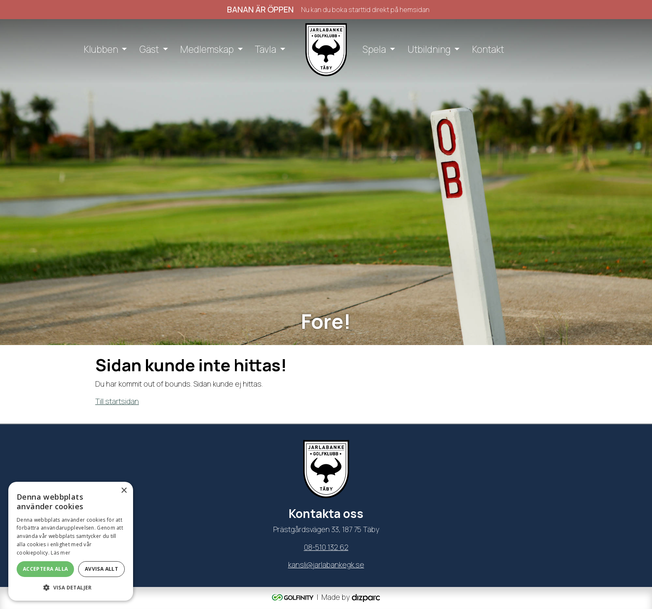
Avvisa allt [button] (101, 568)
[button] (71, 587)
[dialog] (70, 541)
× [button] (124, 491)
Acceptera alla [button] (45, 568)
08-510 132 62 (326, 547)
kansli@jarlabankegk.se (326, 565)
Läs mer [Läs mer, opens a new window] (60, 552)
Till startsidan (117, 401)
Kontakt (488, 49)
